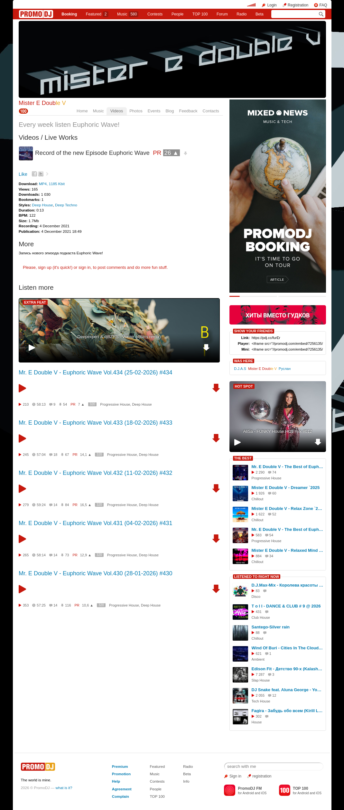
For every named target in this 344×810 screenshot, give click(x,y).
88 (258, 633)
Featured (97, 14)
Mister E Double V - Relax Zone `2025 (288, 508)
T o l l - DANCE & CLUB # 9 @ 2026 (286, 606)
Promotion (121, 774)
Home (82, 110)
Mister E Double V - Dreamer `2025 (286, 487)
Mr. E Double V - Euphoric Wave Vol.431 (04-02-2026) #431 (95, 523)
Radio (241, 14)
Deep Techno (66, 205)
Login (271, 5)
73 (67, 555)
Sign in (235, 776)
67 (67, 455)
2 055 (260, 695)
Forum (222, 14)
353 (26, 605)
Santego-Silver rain (271, 627)
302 (259, 716)
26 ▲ (171, 152)
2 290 (260, 472)
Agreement (122, 789)
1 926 (260, 493)
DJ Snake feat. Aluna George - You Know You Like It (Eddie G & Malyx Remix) (288, 690)
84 (67, 505)
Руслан (285, 369)
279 (26, 505)
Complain (120, 796)
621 (259, 653)
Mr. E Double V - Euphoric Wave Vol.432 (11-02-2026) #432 (95, 473)
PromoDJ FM (250, 788)
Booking (69, 14)
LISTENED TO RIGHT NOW (256, 577)
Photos (135, 110)
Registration (298, 5)
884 (259, 556)
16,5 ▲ (85, 505)
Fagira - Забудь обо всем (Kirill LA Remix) (288, 711)
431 (259, 612)
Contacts (211, 110)
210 (26, 404)
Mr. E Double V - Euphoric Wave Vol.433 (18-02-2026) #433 (95, 422)
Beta (260, 14)
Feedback (188, 110)
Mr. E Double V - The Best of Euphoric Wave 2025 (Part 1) (288, 467)
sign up (44, 267)
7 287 (260, 674)
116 (68, 605)
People (177, 14)
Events (154, 110)
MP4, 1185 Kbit (52, 184)
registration (261, 776)
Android (248, 793)
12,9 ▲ (85, 555)
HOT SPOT (244, 386)
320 (92, 404)
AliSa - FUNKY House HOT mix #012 (277, 431)
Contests (157, 781)
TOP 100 (200, 14)
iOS (263, 793)
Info (186, 781)
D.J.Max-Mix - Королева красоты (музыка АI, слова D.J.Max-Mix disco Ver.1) (288, 585)
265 (26, 555)
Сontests (155, 14)
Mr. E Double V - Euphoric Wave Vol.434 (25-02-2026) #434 (95, 372)
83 (258, 591)
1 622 (260, 514)
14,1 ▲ (85, 455)
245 (26, 455)
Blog (169, 110)
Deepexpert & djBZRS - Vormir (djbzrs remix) (119, 336)
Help (116, 781)
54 (65, 404)
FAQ (323, 5)
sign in (85, 267)
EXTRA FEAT (35, 302)
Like (23, 174)
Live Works (61, 137)
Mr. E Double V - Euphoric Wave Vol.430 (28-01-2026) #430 (95, 573)
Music (127, 14)
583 (259, 535)
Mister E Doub (42, 103)
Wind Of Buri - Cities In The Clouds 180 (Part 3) (288, 648)
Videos (116, 110)
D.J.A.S (240, 369)
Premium (120, 766)
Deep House (42, 205)
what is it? (64, 788)
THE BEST (243, 458)
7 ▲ (81, 404)
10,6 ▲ (87, 605)
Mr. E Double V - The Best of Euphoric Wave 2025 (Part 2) (288, 529)
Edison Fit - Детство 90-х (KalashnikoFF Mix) (288, 669)
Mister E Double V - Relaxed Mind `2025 (288, 550)
